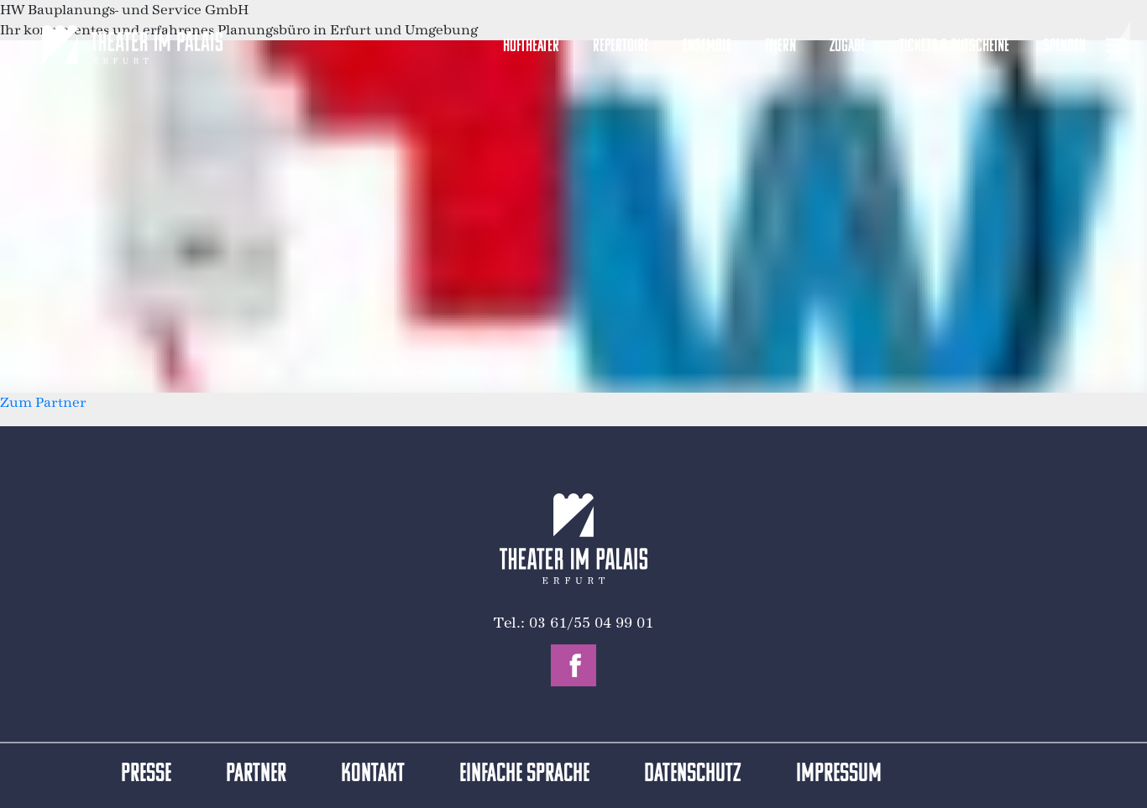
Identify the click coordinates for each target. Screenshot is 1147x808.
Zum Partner (43, 402)
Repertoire (621, 46)
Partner (256, 775)
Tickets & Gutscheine (954, 46)
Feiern (780, 46)
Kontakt (373, 775)
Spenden (1064, 46)
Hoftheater (531, 46)
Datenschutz (692, 775)
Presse (146, 775)
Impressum (839, 775)
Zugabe (848, 46)
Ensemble (707, 46)
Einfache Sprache (524, 775)
